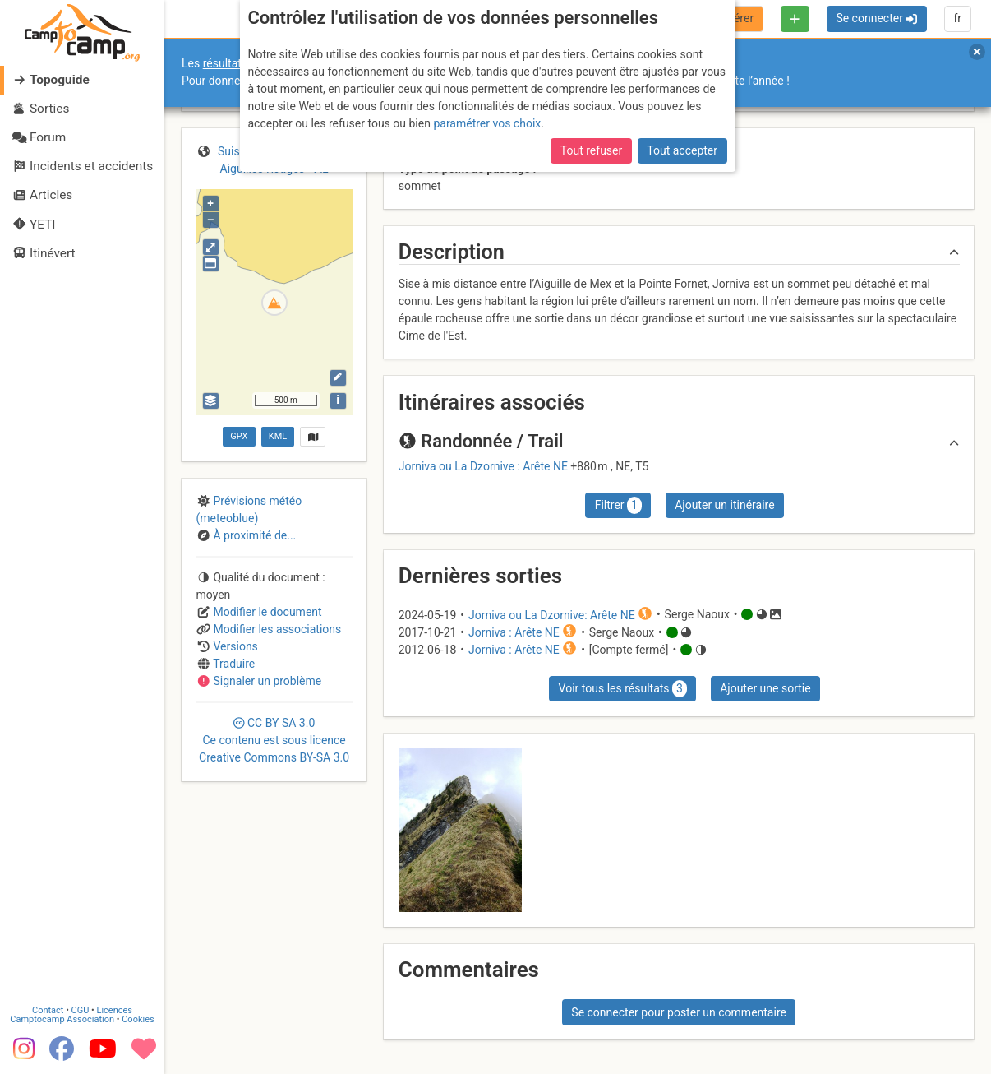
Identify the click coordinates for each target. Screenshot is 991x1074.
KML (278, 436)
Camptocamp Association (62, 1019)
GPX (238, 436)
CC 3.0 (274, 740)
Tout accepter (682, 150)
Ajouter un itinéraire (724, 505)
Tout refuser (591, 150)
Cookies (138, 1019)
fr (957, 18)
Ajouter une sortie (765, 688)
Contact (47, 1010)
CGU (80, 1010)
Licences (114, 1010)
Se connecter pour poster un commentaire (678, 1012)
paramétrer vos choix (487, 123)
